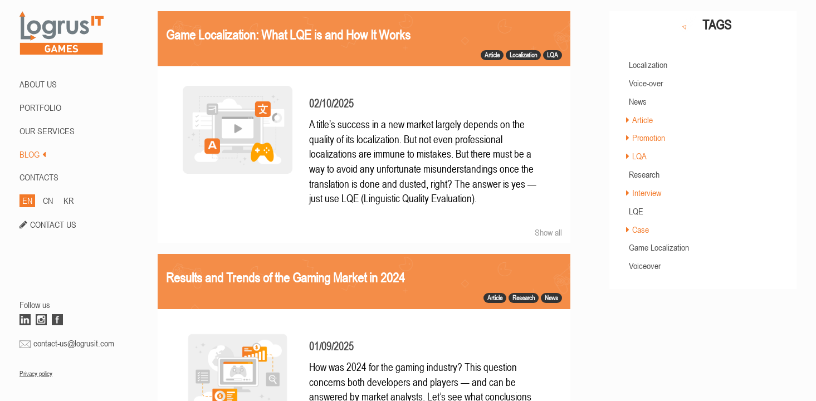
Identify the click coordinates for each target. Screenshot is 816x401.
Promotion (648, 138)
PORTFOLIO (40, 107)
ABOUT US (38, 84)
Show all (548, 232)
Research (644, 174)
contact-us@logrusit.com (73, 343)
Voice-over (646, 83)
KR (68, 200)
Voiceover (645, 266)
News (638, 101)
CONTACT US (53, 224)
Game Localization (659, 247)
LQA (639, 156)
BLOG (32, 154)
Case (640, 229)
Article (642, 120)
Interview (646, 193)
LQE (636, 211)
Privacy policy (35, 374)
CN (48, 200)
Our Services (47, 131)
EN (27, 200)
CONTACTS (38, 177)
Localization (648, 65)
